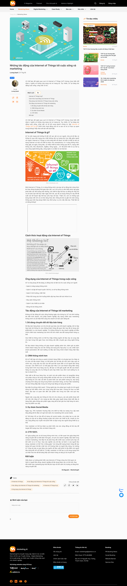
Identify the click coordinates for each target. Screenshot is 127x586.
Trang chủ (13, 14)
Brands (85, 46)
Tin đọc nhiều (90, 19)
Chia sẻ (12, 77)
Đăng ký (102, 3)
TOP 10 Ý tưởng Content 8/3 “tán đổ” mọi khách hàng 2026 (108, 67)
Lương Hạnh (14, 72)
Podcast (39, 3)
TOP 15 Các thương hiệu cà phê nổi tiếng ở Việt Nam (98, 49)
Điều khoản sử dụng (59, 562)
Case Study (57, 9)
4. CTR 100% (34, 113)
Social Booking (110, 555)
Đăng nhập (112, 3)
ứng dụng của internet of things (21, 489)
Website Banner (110, 559)
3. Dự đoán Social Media (37, 110)
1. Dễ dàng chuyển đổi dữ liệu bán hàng (41, 106)
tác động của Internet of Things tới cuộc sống (41, 481)
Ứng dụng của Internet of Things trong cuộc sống (43, 101)
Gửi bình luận (74, 516)
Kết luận (31, 115)
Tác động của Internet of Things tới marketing (42, 103)
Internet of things (17, 481)
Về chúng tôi (57, 551)
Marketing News (23, 9)
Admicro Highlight (67, 3)
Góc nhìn (82, 9)
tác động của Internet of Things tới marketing (25, 485)
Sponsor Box (109, 562)
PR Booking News (111, 551)
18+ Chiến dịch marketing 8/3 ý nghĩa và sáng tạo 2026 (108, 80)
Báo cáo (70, 9)
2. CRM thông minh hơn (37, 108)
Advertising (104, 84)
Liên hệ (92, 9)
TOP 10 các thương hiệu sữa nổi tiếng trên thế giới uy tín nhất (108, 55)
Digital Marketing (41, 9)
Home (12, 9)
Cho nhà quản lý (51, 3)
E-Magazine (28, 3)
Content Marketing (103, 73)
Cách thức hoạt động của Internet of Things (41, 98)
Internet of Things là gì (51, 485)
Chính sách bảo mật (59, 559)
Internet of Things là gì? (36, 96)
